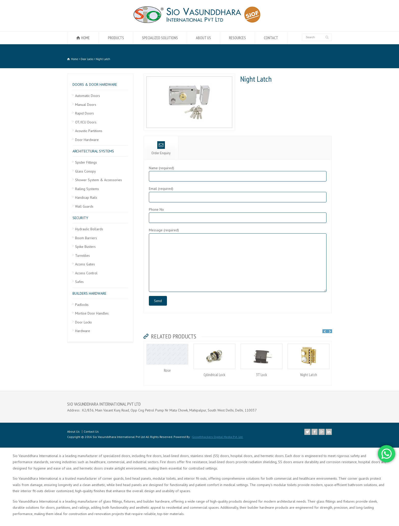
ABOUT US (203, 37)
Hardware (82, 331)
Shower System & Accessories (98, 180)
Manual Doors (85, 104)
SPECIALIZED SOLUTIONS (160, 37)
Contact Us (91, 431)
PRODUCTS (116, 37)
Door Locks (83, 322)
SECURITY (80, 218)
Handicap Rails (86, 197)
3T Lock (261, 374)
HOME (85, 37)
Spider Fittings (86, 162)
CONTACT (271, 37)
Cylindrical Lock (214, 374)
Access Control (86, 273)
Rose (167, 370)
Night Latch (308, 374)
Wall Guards (84, 206)
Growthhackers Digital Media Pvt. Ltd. (217, 437)
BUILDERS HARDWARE (89, 293)
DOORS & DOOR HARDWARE (95, 84)
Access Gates (85, 264)
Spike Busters (85, 246)
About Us (73, 431)
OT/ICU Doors (85, 122)
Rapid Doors (84, 113)
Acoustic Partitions (88, 131)
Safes (79, 281)
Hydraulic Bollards (89, 229)
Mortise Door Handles (92, 313)
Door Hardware (87, 139)
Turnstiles (82, 255)
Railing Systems (87, 189)
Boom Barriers (86, 238)
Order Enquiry (160, 148)
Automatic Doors (87, 95)
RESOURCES (237, 37)
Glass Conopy (85, 171)
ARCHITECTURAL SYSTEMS (93, 151)
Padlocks (82, 304)
